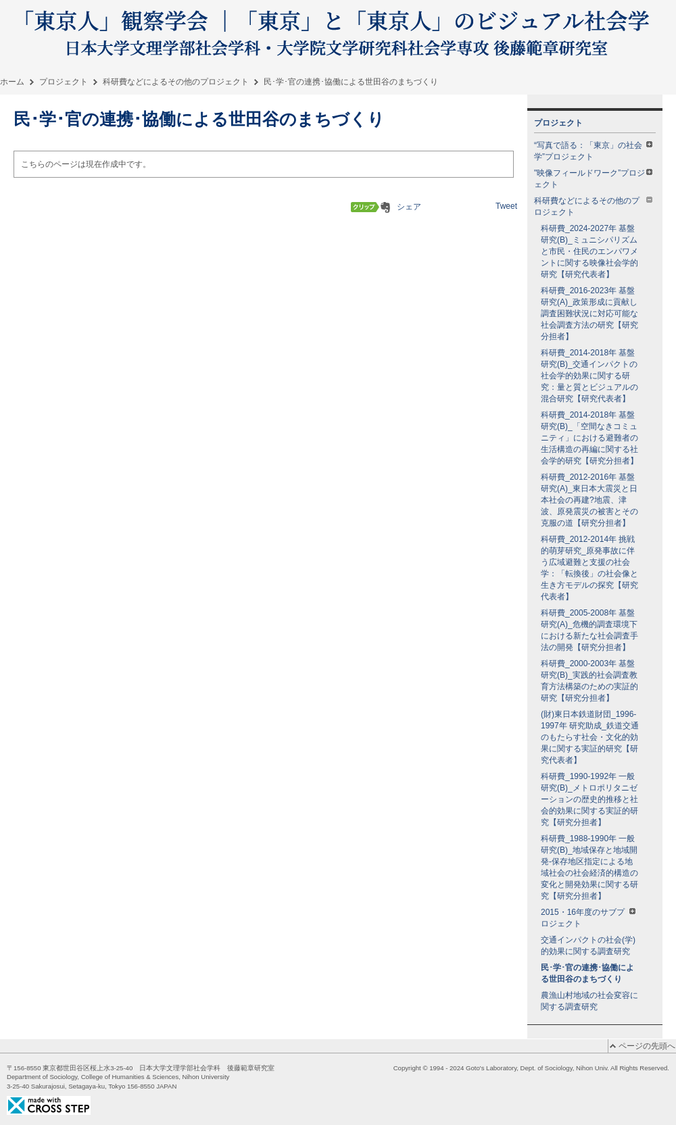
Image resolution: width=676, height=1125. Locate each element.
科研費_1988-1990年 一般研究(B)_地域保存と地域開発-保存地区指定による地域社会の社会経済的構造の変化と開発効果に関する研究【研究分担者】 (589, 867)
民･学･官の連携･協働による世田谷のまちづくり (587, 973)
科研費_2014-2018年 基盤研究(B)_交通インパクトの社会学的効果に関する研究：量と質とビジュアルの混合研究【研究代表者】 (589, 375)
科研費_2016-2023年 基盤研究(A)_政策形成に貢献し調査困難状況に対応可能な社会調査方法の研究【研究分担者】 (589, 313)
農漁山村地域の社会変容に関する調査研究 (589, 1001)
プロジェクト (63, 81)
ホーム (12, 81)
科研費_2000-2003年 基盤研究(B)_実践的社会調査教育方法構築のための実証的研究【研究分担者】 (589, 681)
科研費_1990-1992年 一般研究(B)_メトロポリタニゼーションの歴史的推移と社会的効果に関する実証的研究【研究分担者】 (589, 799)
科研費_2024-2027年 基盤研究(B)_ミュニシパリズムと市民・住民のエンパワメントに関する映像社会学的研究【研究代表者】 (589, 251)
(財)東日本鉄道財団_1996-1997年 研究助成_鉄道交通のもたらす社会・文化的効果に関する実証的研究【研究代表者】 (590, 737)
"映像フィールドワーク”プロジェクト (593, 178)
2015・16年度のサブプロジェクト (588, 917)
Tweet (506, 206)
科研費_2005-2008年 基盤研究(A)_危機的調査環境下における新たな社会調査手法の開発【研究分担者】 (589, 630)
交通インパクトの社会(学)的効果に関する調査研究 (588, 945)
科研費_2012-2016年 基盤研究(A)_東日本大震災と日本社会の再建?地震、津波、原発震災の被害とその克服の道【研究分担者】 (589, 500)
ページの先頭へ (647, 1046)
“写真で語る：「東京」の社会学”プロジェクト (593, 151)
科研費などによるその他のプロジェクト (176, 81)
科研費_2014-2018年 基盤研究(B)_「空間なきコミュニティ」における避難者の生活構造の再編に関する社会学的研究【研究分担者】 (589, 438)
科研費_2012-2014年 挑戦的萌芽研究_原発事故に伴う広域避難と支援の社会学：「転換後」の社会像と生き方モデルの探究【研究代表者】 (589, 567)
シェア (409, 206)
